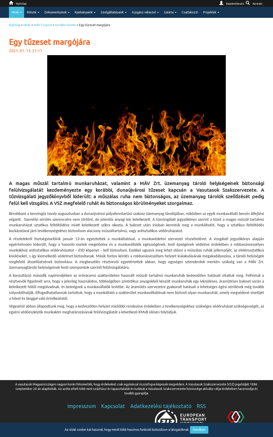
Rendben (199, 429)
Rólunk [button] (33, 12)
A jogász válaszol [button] (145, 12)
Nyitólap (14, 25)
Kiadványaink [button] (85, 12)
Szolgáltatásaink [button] (114, 12)
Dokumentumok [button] (57, 12)
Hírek (27, 25)
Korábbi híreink (65, 25)
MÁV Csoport (43, 25)
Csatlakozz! (190, 12)
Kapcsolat (113, 406)
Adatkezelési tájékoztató (161, 406)
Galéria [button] (170, 12)
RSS (201, 406)
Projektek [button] (211, 12)
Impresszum (81, 406)
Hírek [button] (17, 12)
